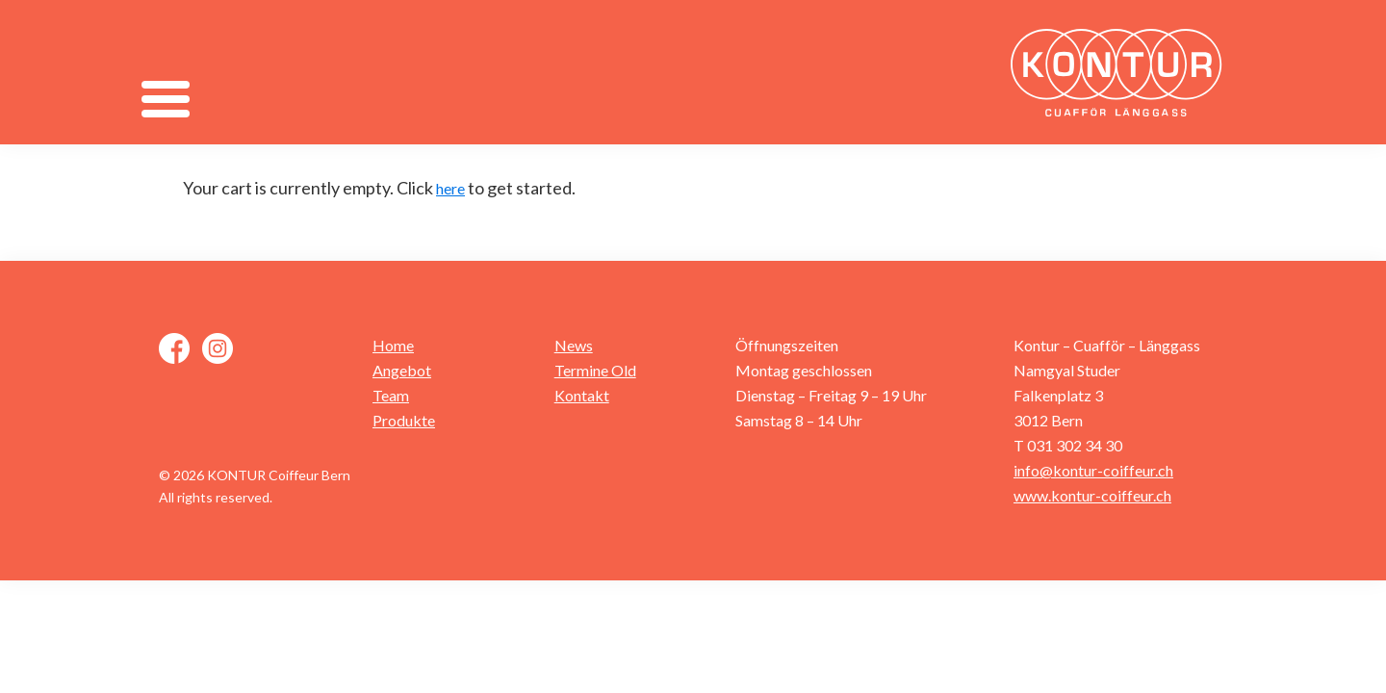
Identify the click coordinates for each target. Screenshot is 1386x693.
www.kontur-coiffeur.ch (1092, 495)
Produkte (403, 420)
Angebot (401, 370)
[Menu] (165, 98)
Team (390, 395)
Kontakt (581, 395)
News (573, 345)
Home (393, 345)
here (450, 188)
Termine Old (595, 370)
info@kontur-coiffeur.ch (1093, 470)
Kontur (1121, 72)
